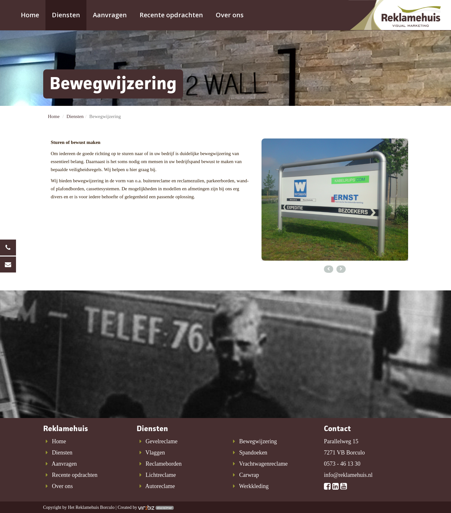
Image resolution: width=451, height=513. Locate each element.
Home (30, 15)
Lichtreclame (156, 475)
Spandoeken (249, 452)
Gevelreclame (157, 441)
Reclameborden (159, 464)
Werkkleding (249, 486)
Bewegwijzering (253, 441)
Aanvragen (110, 15)
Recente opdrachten (171, 15)
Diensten (66, 15)
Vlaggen (151, 452)
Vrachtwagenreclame (259, 464)
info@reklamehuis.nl (348, 475)
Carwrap (244, 475)
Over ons (230, 15)
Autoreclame (156, 486)
